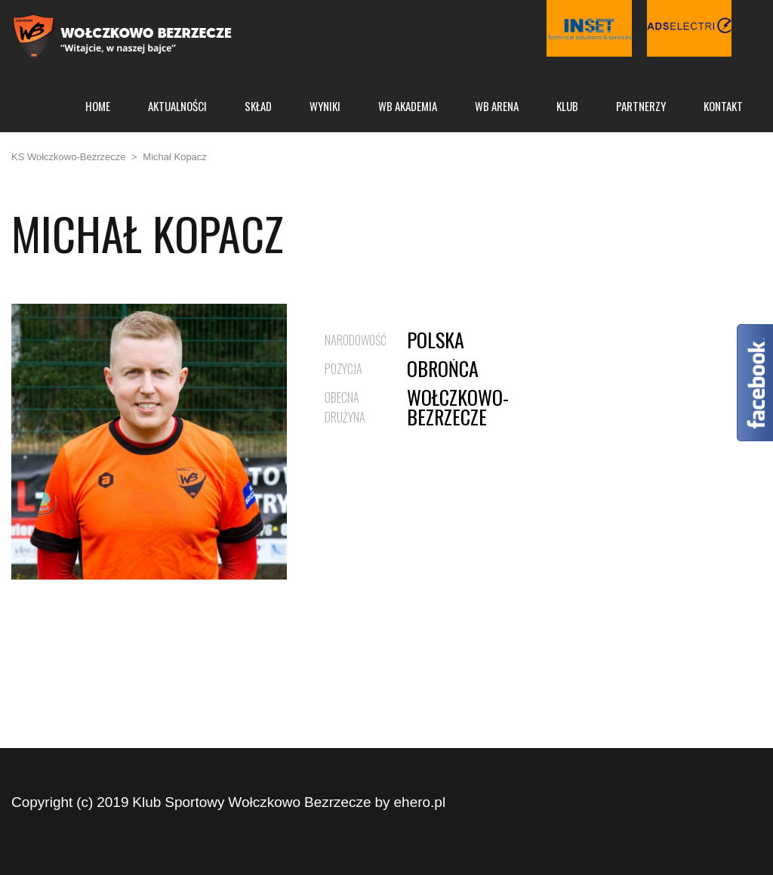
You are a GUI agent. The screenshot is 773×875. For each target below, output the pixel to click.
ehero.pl (420, 802)
